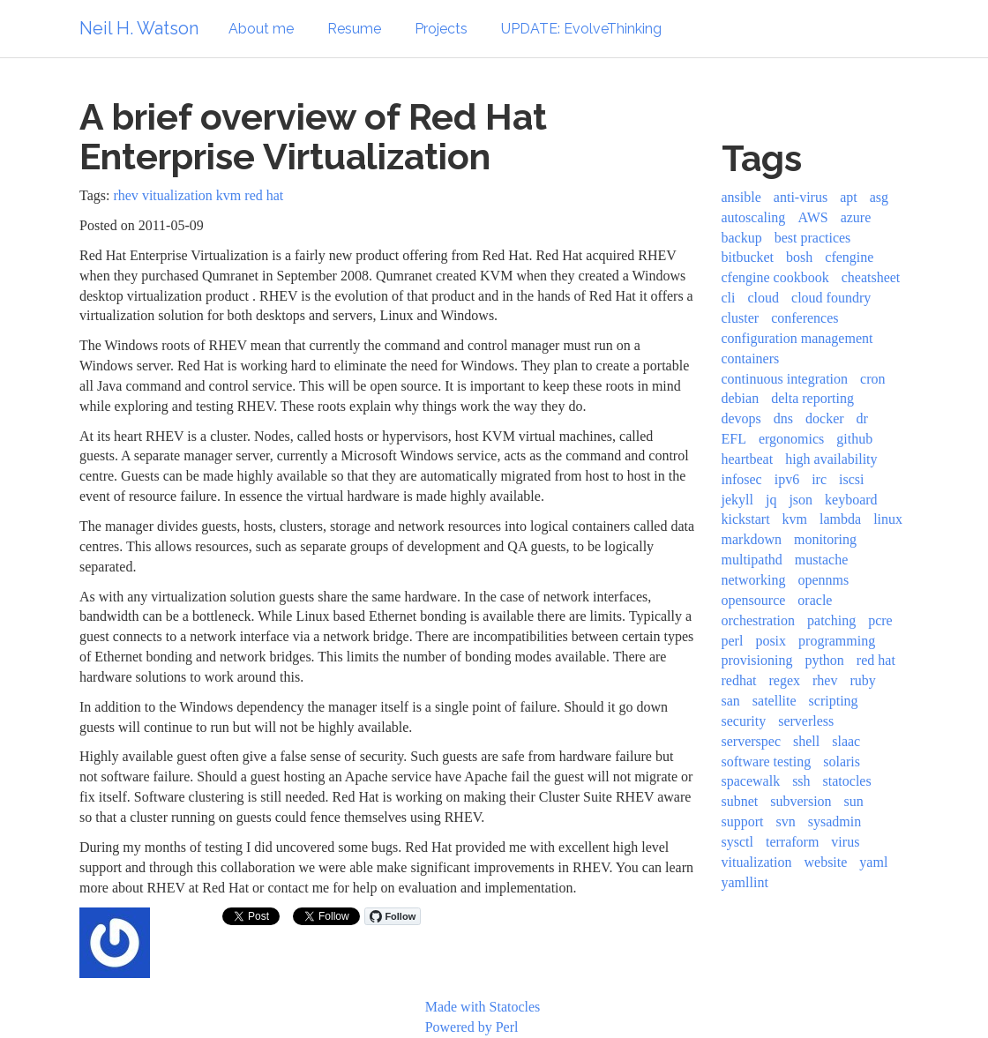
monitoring (825, 539)
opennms (823, 579)
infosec (742, 479)
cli (729, 297)
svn (786, 821)
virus (845, 841)
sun (854, 801)
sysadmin (834, 821)
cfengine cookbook (775, 277)
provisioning (757, 660)
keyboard (851, 499)
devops (741, 418)
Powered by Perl (472, 1026)
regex (784, 680)
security (744, 720)
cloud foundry (831, 297)
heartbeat (748, 459)
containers (751, 358)
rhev (125, 195)
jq (771, 499)
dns (783, 418)
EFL (734, 438)
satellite (774, 700)
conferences (804, 317)
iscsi (851, 479)
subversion (800, 801)
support (743, 821)
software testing (767, 761)
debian (741, 398)
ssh (801, 780)
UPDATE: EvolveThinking (581, 28)
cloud (764, 297)
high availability (831, 459)
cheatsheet (871, 277)
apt (848, 197)
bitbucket (748, 257)
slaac (846, 741)
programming (836, 640)
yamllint (745, 882)
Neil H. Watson (138, 28)
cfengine (849, 257)
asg (879, 197)
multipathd (752, 559)
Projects (441, 28)
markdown (752, 539)
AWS (812, 217)
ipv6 (787, 479)
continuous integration (785, 378)
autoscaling (754, 217)
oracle (814, 600)
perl (733, 640)
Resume (354, 28)
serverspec (752, 741)
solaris (841, 761)
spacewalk (751, 780)
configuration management (797, 338)
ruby (862, 680)
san (731, 700)
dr (862, 418)
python (824, 660)
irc (819, 479)
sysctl (737, 841)
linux (887, 519)
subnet (740, 801)
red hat (263, 195)
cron (872, 378)
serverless (806, 720)
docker (824, 418)
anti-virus (800, 197)
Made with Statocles (483, 1006)
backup (742, 237)
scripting (833, 700)
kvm (228, 195)
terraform (792, 841)
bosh (799, 257)
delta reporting (812, 398)
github (854, 438)
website (825, 862)
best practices (813, 237)
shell (806, 741)
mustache (821, 559)
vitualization (177, 195)
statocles (847, 780)
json (800, 499)
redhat (739, 680)
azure (856, 217)
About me (261, 28)
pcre (880, 620)
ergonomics (791, 438)
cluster (741, 317)
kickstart (746, 519)
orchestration (759, 620)
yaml (873, 862)
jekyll (737, 499)
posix (770, 640)
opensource (754, 600)
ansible (741, 197)
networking (754, 579)
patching (831, 620)
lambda (840, 519)
